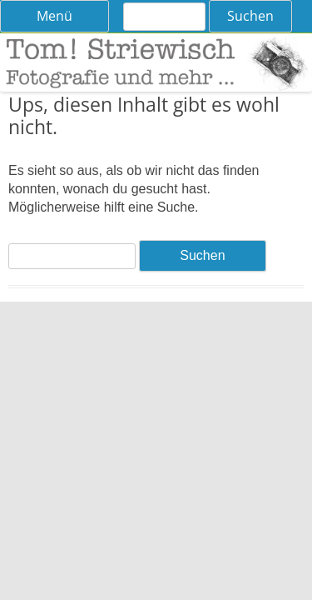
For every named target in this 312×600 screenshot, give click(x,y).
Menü (54, 16)
